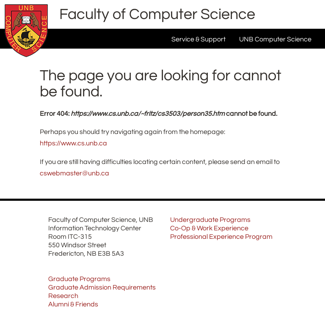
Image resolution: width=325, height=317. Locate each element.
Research (63, 295)
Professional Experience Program (221, 236)
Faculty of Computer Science (157, 14)
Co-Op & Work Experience (209, 228)
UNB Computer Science (275, 39)
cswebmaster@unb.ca (74, 173)
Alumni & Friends (73, 304)
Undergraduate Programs (210, 219)
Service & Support (198, 39)
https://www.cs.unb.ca (73, 143)
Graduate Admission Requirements (102, 287)
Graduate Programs (79, 279)
